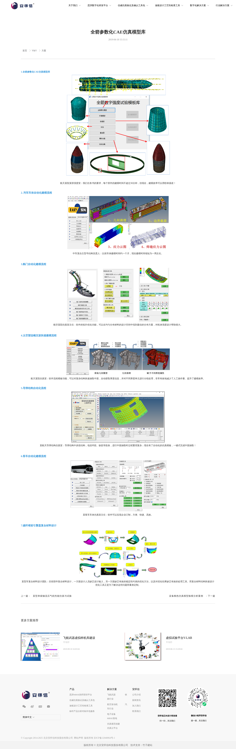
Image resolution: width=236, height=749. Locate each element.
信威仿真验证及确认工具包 (82, 700)
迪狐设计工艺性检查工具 (81, 705)
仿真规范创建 (113, 724)
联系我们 (136, 711)
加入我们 (136, 705)
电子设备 (111, 714)
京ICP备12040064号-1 (104, 738)
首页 (25, 50)
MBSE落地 (112, 718)
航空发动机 (112, 704)
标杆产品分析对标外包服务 (82, 711)
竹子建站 (147, 745)
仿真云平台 (112, 728)
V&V (34, 50)
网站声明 (78, 738)
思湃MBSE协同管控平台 (80, 694)
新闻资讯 (136, 700)
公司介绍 (136, 694)
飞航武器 (111, 694)
